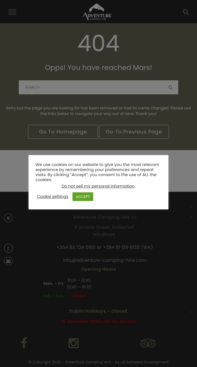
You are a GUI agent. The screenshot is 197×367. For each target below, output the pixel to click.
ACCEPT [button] (83, 196)
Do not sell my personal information (98, 186)
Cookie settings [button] (52, 196)
